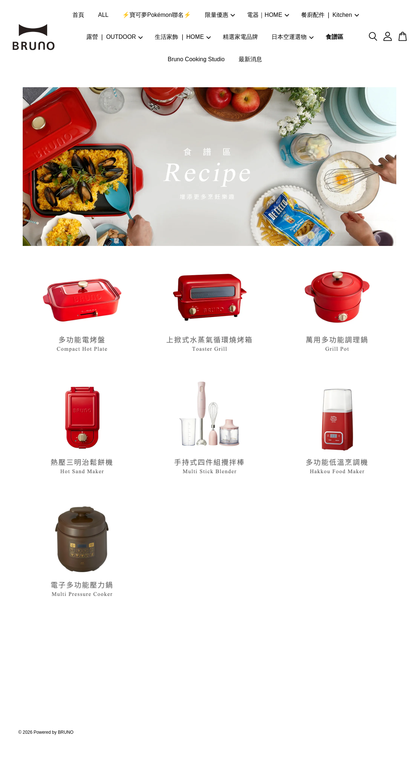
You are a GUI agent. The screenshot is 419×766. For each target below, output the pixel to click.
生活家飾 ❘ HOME (183, 37)
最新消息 (250, 59)
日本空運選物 (293, 37)
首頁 (78, 15)
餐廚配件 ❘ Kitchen (330, 15)
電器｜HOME (268, 15)
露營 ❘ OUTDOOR (114, 37)
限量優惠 (220, 15)
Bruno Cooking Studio (196, 59)
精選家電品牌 (240, 37)
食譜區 (334, 37)
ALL (103, 15)
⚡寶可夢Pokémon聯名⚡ (156, 15)
